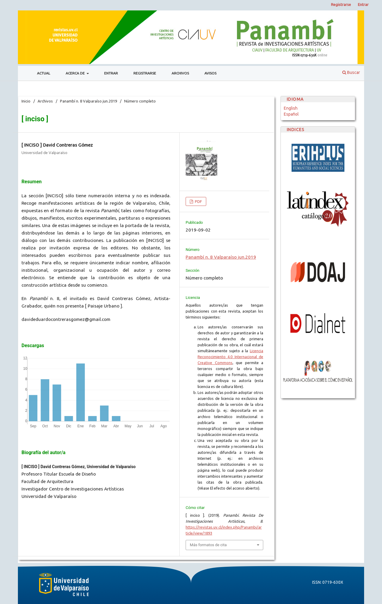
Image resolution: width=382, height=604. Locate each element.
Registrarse (144, 73)
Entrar (111, 73)
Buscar (351, 72)
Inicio (25, 101)
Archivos (180, 73)
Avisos (210, 73)
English (291, 108)
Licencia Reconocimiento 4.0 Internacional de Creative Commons (230, 357)
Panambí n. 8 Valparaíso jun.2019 (88, 101)
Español (291, 114)
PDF (198, 201)
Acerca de (76, 73)
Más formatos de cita (208, 545)
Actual (43, 73)
